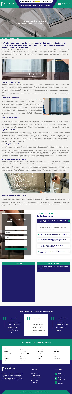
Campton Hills (8, 360)
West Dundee (57, 358)
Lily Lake (23, 360)
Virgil (55, 353)
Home (22, 5)
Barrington (7, 351)
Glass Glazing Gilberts (14, 38)
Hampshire (23, 358)
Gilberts (6, 38)
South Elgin (40, 356)
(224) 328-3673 (66, 4)
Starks (39, 358)
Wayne (55, 356)
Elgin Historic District (25, 353)
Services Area (40, 5)
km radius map (18, 282)
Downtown (23, 351)
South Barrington (41, 353)
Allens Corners (8, 349)
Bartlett (6, 356)
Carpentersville (24, 349)
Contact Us (47, 5)
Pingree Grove (41, 349)
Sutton (39, 360)
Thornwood (56, 349)
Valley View (56, 351)
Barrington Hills (8, 353)
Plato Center (40, 351)
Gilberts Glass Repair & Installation (36, 391)
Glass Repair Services (30, 5)
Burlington (7, 358)
